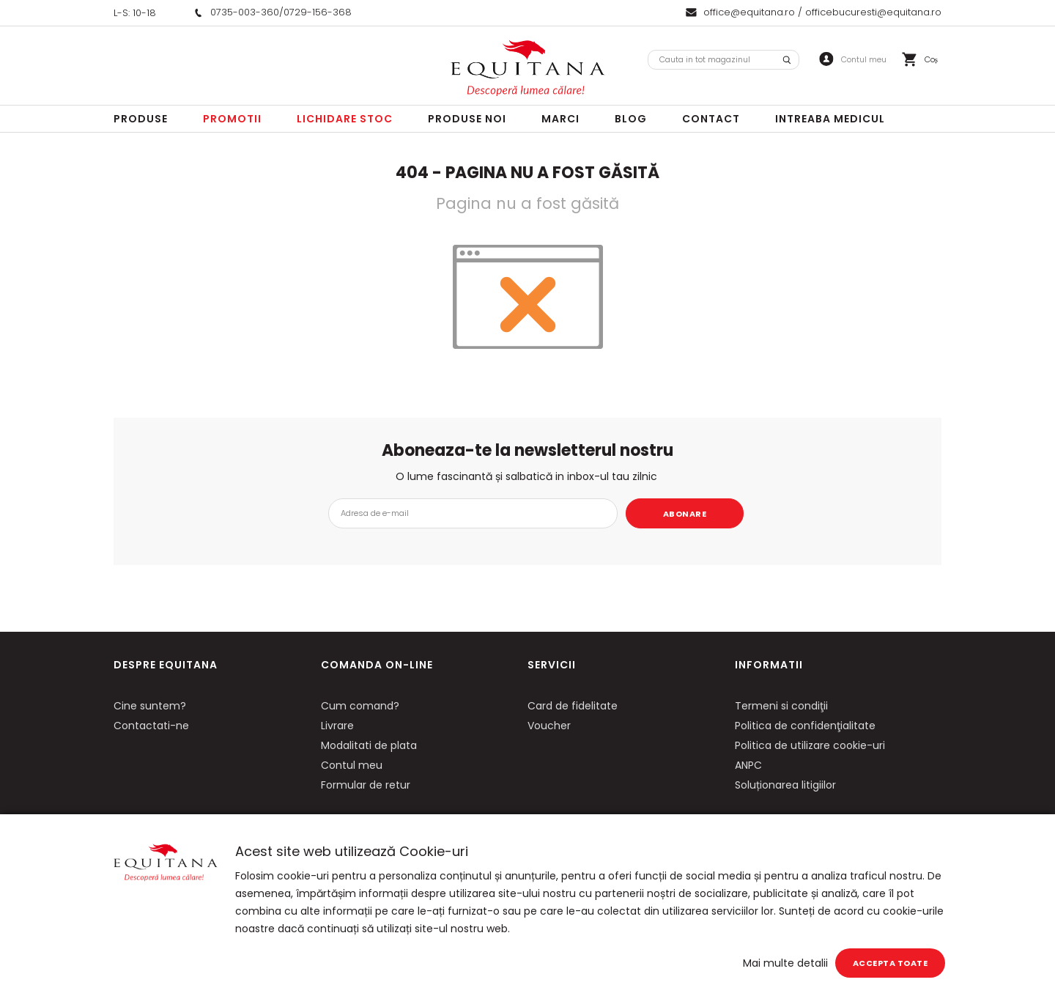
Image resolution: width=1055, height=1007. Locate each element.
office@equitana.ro (749, 12)
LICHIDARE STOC (345, 118)
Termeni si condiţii (781, 705)
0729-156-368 (318, 12)
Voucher (549, 725)
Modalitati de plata (369, 745)
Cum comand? (360, 705)
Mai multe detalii (785, 963)
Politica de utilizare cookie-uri (810, 745)
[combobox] (723, 60)
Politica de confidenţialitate (805, 725)
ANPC (748, 765)
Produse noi (467, 118)
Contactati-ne (151, 725)
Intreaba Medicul (830, 118)
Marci (560, 118)
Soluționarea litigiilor (785, 785)
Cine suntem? (150, 705)
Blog (631, 118)
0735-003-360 (244, 12)
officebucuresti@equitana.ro (873, 12)
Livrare (337, 725)
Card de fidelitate (573, 705)
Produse (141, 118)
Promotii (232, 118)
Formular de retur (365, 785)
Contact (711, 118)
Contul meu (351, 765)
